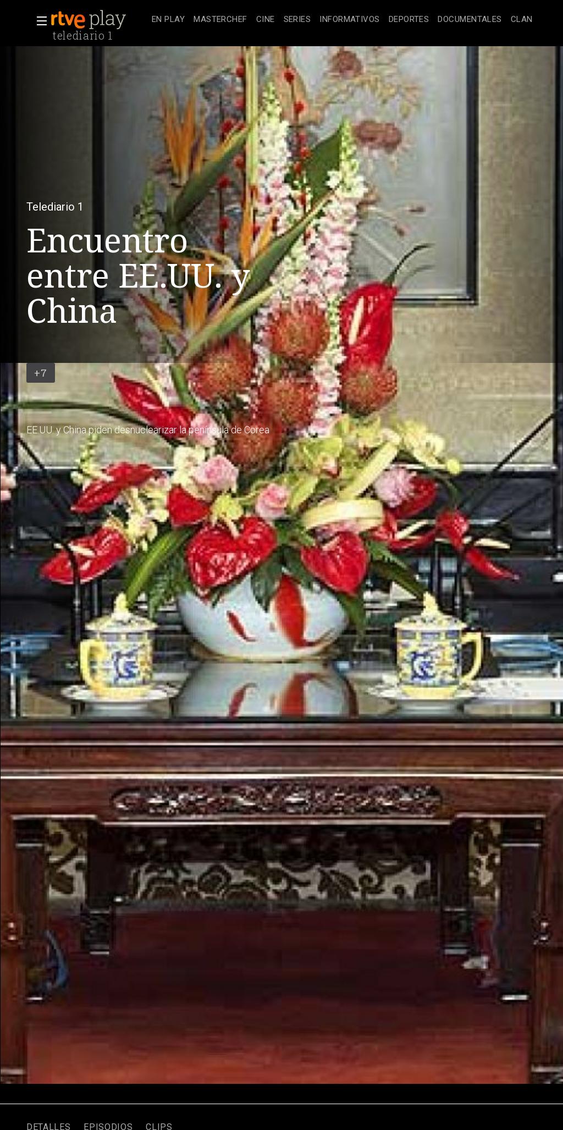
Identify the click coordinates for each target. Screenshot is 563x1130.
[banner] (99, 20)
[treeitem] (168, 20)
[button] (38, 21)
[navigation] (342, 20)
